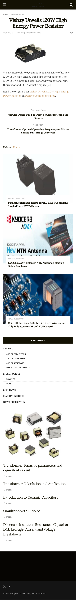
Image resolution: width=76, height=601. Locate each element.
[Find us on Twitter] (4, 588)
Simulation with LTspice (21, 512)
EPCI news (9, 391)
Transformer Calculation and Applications (35, 485)
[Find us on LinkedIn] (9, 588)
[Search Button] (71, 4)
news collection (18, 14)
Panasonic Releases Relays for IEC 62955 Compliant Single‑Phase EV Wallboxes (38, 205)
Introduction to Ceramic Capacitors (30, 499)
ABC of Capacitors (16, 355)
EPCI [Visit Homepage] (38, 4)
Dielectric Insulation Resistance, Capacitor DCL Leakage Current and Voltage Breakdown (35, 531)
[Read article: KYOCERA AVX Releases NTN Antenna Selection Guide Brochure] (38, 240)
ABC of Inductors (15, 360)
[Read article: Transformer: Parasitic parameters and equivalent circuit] (38, 436)
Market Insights (13, 397)
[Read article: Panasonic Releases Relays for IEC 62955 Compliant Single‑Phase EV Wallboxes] (38, 180)
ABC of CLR (9, 350)
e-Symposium (11, 375)
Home (6, 14)
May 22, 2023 (9, 32)
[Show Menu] (4, 4)
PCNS (8, 385)
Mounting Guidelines (18, 369)
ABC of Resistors (15, 364)
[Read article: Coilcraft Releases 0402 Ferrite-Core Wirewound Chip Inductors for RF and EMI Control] (38, 300)
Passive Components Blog (40, 95)
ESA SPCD (10, 380)
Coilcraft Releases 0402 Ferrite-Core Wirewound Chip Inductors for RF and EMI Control (36, 326)
